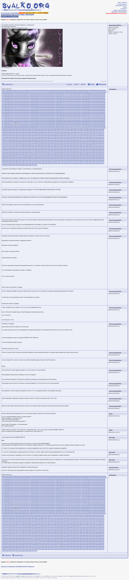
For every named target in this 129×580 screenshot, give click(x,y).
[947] (3, 126)
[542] (93, 109)
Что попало (26, 19)
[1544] (35, 154)
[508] (5, 109)
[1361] (64, 144)
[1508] (22, 152)
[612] (67, 112)
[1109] (77, 132)
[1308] (99, 141)
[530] (62, 109)
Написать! (13, 19)
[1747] (70, 163)
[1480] (35, 151)
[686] (52, 115)
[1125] (25, 133)
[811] (65, 120)
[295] (75, 99)
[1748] (73, 163)
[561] (39, 110)
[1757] (102, 163)
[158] (31, 95)
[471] (13, 107)
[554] (21, 110)
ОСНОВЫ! (15, 13)
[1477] (25, 151)
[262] (93, 98)
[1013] (78, 127)
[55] (105, 90)
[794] (21, 120)
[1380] (22, 146)
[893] (70, 123)
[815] (75, 120)
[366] (52, 102)
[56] (3, 92)
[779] (86, 118)
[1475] (19, 151)
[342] (93, 101)
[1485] (51, 151)
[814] (73, 120)
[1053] (102, 129)
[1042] (67, 129)
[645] (49, 113)
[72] (34, 92)
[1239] (83, 138)
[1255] (32, 140)
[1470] (3, 151)
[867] (3, 123)
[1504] (9, 152)
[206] (52, 96)
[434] (21, 106)
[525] (49, 109)
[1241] (90, 138)
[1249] (13, 140)
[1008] (62, 127)
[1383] (32, 146)
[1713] (64, 161)
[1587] (70, 155)
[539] (86, 109)
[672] (16, 115)
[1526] (80, 152)
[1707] (45, 161)
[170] (62, 95)
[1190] (29, 137)
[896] (78, 123)
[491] (65, 107)
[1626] (93, 157)
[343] (96, 101)
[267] (3, 99)
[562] (42, 110)
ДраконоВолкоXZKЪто (115, 25)
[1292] (48, 141)
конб (51, 81)
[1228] (48, 138)
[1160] (35, 135)
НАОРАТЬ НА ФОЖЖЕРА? (9, 16)
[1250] (16, 140)
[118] (31, 93)
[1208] (86, 137)
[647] (55, 113)
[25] (46, 90)
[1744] (61, 163)
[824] (98, 120)
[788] (5, 120)
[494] (73, 107)
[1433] (90, 148)
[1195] (45, 137)
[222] (93, 96)
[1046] (80, 129)
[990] (10, 127)
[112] (16, 93)
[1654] (80, 158)
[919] (34, 124)
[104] (100, 92)
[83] (56, 92)
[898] (83, 123)
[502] (93, 107)
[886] (52, 123)
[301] (91, 99)
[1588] (73, 155)
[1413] (25, 148)
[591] (13, 112)
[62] (15, 92)
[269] (8, 99)
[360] (36, 102)
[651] (65, 113)
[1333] (77, 143)
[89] (68, 92)
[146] (104, 93)
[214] (73, 96)
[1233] (64, 138)
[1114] (93, 132)
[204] (47, 96)
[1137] (64, 133)
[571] (65, 110)
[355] (23, 102)
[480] (36, 107)
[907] (3, 124)
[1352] (35, 144)
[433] (18, 106)
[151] (13, 95)
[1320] (35, 143)
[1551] (57, 154)
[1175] (83, 135)
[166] (52, 95)
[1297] (64, 141)
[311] (13, 101)
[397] (29, 104)
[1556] (73, 154)
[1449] (38, 149)
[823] (96, 120)
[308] (5, 101)
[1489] (64, 151)
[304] (98, 99)
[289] (60, 99)
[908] (5, 124)
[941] (91, 124)
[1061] (25, 130)
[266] (104, 98)
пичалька (34, 81)
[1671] (32, 160)
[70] (30, 92)
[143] (96, 93)
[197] (29, 96)
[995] (23, 127)
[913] (18, 124)
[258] (83, 98)
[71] (32, 92)
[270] (10, 99)
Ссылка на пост (8, 84)
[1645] (51, 158)
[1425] (64, 148)
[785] (101, 118)
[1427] (70, 148)
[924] (47, 124)
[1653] (77, 158)
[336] (78, 101)
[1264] (61, 140)
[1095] (32, 132)
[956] (26, 126)
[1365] (77, 144)
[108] (5, 93)
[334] (73, 101)
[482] (42, 107)
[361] (39, 102)
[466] (104, 106)
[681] (39, 115)
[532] (67, 109)
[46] (87, 90)
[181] (91, 95)
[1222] (29, 138)
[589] (8, 112)
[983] (96, 126)
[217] (80, 96)
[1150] (3, 135)
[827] (3, 121)
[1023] (6, 129)
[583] (96, 110)
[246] (52, 98)
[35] (66, 90)
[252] (67, 98)
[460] (88, 106)
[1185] (13, 137)
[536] (78, 109)
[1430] (80, 148)
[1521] (64, 152)
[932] (67, 124)
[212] (67, 96)
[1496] (86, 151)
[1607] (32, 157)
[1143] (83, 133)
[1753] (90, 163)
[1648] (61, 158)
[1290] (41, 141)
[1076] (73, 130)
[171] (65, 95)
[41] (77, 90)
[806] (52, 120)
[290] (62, 99)
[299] (86, 99)
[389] (8, 104)
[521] (39, 109)
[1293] (51, 141)
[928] (57, 124)
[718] (31, 116)
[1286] (29, 141)
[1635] (19, 158)
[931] (65, 124)
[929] (60, 124)
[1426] (67, 148)
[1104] (61, 132)
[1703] (32, 161)
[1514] (41, 152)
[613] (70, 112)
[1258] (41, 140)
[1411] (19, 148)
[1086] (3, 132)
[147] (3, 95)
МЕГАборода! (102, 84)
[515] (23, 109)
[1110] (80, 132)
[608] (57, 112)
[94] (78, 92)
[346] (104, 101)
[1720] (86, 161)
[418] (83, 104)
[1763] (19, 165)
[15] (26, 90)
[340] (88, 101)
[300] (88, 99)
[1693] (102, 160)
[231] (13, 98)
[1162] (41, 135)
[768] (57, 118)
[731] (65, 116)
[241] (39, 98)
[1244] (99, 138)
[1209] (90, 137)
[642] (42, 113)
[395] (23, 104)
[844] (47, 121)
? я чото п (69, 84)
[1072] (61, 130)
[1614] (54, 157)
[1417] (38, 148)
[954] (21, 126)
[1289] (38, 141)
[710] (10, 116)
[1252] (22, 140)
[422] (93, 104)
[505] (101, 107)
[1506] (16, 152)
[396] (26, 104)
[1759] (6, 165)
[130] (62, 93)
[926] (52, 124)
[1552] (61, 154)
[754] (21, 118)
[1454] (54, 149)
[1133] (51, 133)
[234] (21, 98)
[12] (20, 90)
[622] (93, 112)
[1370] (93, 144)
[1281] (13, 141)
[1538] (16, 154)
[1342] (3, 144)
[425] (101, 104)
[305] (101, 99)
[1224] (35, 138)
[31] (58, 90)
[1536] (9, 154)
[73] (36, 92)
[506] (104, 107)
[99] (87, 92)
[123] (44, 93)
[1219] (19, 138)
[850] (62, 121)
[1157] (25, 135)
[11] (18, 90)
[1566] (3, 155)
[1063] (32, 130)
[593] (18, 112)
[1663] (6, 160)
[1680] (61, 160)
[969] (60, 126)
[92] (74, 92)
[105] (102, 92)
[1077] (77, 130)
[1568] (9, 155)
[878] (31, 123)
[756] (26, 118)
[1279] (6, 141)
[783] (96, 118)
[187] (3, 96)
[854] (73, 121)
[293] (70, 99)
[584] (98, 110)
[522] (42, 109)
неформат (15, 81)
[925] (49, 124)
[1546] (41, 154)
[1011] (72, 127)
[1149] (102, 133)
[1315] (19, 143)
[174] (73, 95)
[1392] (61, 146)
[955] (23, 126)
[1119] (6, 133)
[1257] (38, 140)
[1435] (96, 148)
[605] (49, 112)
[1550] (54, 154)
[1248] (9, 140)
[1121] (13, 133)
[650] (62, 113)
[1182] (3, 137)
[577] (80, 110)
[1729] (13, 163)
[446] (52, 106)
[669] (8, 115)
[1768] (35, 165)
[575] (75, 110)
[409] (60, 104)
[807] (55, 120)
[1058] (16, 130)
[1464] (86, 149)
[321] (39, 101)
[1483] (45, 151)
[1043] (70, 129)
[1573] (25, 155)
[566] (52, 110)
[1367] (83, 144)
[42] (79, 90)
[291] (65, 99)
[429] (8, 106)
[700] (88, 115)
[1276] (99, 140)
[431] (13, 106)
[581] (91, 110)
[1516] (48, 152)
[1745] (64, 163)
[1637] (25, 158)
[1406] (3, 148)
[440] (36, 106)
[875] (23, 123)
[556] (26, 110)
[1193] (38, 137)
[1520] (61, 152)
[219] (86, 96)
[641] (39, 113)
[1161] (38, 135)
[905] (101, 123)
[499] (86, 107)
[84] (58, 92)
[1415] (32, 148)
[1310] (3, 143)
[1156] (22, 135)
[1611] (45, 157)
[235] (23, 98)
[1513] (38, 152)
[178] (83, 95)
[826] (104, 120)
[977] (80, 126)
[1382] (29, 146)
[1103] (57, 132)
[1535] (6, 154)
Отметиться (7, 555)
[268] (5, 99)
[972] (67, 126)
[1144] (86, 133)
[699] (86, 115)
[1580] (48, 155)
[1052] (99, 129)
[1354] (41, 144)
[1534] (3, 154)
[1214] (3, 138)
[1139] (70, 133)
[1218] (16, 138)
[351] (13, 102)
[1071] (57, 130)
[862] (93, 121)
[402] (42, 104)
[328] (57, 101)
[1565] (102, 154)
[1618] (67, 157)
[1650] (67, 158)
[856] (78, 121)
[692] (67, 115)
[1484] (48, 151)
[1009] (65, 127)
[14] (24, 90)
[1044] (73, 129)
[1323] (45, 143)
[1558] (80, 154)
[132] (67, 93)
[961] (39, 126)
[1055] (6, 130)
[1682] (67, 160)
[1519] (57, 152)
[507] (3, 109)
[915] (23, 124)
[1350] (29, 144)
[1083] (96, 130)
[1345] (13, 144)
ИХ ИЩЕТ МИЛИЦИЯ (26, 14)
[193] (18, 96)
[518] (31, 109)
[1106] (67, 132)
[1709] (51, 161)
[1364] (73, 144)
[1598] (3, 157)
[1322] (41, 143)
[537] (80, 109)
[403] (44, 104)
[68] (26, 92)
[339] (86, 101)
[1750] (80, 163)
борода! (92, 84)
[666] (104, 113)
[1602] (16, 157)
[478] (31, 107)
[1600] (9, 157)
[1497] (90, 151)
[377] (80, 102)
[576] (78, 110)
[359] (34, 102)
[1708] (48, 161)
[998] (31, 127)
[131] (65, 93)
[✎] (11, 13)
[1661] (102, 158)
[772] (67, 118)
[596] (26, 112)
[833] (18, 121)
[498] (83, 107)
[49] (93, 90)
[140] (88, 93)
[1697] (13, 161)
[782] (93, 118)
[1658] (93, 158)
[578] (83, 110)
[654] (73, 113)
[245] (49, 98)
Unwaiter (115, 33)
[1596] (99, 155)
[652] (67, 113)
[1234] (67, 138)
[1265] (64, 140)
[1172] (73, 135)
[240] (36, 98)
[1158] (29, 135)
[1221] (25, 138)
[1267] (70, 140)
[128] (57, 93)
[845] (49, 121)
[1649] (64, 158)
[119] (34, 93)
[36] (68, 90)
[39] (73, 90)
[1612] (48, 157)
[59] (9, 92)
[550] (10, 110)
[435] (23, 106)
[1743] (57, 163)
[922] (42, 124)
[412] (67, 104)
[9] (14, 90)
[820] (88, 120)
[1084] (99, 130)
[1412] (22, 148)
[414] (73, 104)
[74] (38, 92)
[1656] (86, 158)
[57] (5, 92)
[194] (21, 96)
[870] (10, 123)
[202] (42, 96)
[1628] (99, 157)
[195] (23, 96)
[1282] (16, 141)
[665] (101, 113)
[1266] (67, 140)
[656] (78, 113)
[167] (55, 95)
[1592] (86, 155)
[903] (96, 123)
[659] (86, 113)
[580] (88, 110)
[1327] (57, 143)
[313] (18, 101)
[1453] (51, 149)
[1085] (102, 130)
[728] (57, 116)
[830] (10, 121)
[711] (13, 116)
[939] (86, 124)
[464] (98, 106)
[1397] (77, 146)
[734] (73, 116)
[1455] (57, 149)
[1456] (61, 149)
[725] (49, 116)
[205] (49, 96)
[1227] (45, 138)
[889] (60, 123)
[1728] (9, 163)
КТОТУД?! (123, 8)
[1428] (73, 148)
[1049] (90, 129)
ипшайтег (9, 81)
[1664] (9, 160)
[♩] (9, 13)
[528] (57, 109)
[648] (57, 113)
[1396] (73, 146)
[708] (5, 116)
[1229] (51, 138)
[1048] (86, 129)
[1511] (32, 152)
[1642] (41, 158)
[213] (70, 96)
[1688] (86, 160)
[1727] (6, 163)
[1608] (35, 157)
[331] (65, 101)
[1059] (19, 130)
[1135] (57, 133)
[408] (57, 104)
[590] (10, 112)
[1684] (73, 160)
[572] (67, 110)
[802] (42, 120)
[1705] (38, 161)
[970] (62, 126)
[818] (83, 120)
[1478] (29, 151)
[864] (98, 121)
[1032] (35, 129)
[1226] (41, 138)
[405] (49, 104)
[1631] (6, 158)
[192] (16, 96)
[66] (22, 92)
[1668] (22, 160)
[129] (60, 93)
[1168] (61, 135)
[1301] (77, 141)
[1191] (32, 137)
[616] (78, 112)
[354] (21, 102)
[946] (104, 124)
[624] (98, 112)
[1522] (67, 152)
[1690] (93, 160)
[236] (26, 98)
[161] (39, 95)
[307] (3, 101)
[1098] (41, 132)
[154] (21, 95)
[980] (88, 126)
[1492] (73, 151)
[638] (31, 113)
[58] (7, 92)
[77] (44, 92)
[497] (80, 107)
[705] (101, 115)
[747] (3, 118)
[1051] (96, 129)
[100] (89, 92)
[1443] (19, 149)
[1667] (19, 160)
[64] (19, 92)
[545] (101, 109)
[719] (34, 116)
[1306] (93, 141)
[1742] (54, 163)
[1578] (41, 155)
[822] (93, 120)
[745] (101, 116)
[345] (101, 101)
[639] (34, 113)
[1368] (86, 144)
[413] (70, 104)
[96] (82, 92)
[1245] (102, 138)
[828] (5, 121)
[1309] (102, 141)
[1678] (54, 160)
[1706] (41, 161)
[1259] (45, 140)
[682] (42, 115)
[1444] (22, 149)
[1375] (6, 146)
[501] (91, 107)
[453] (70, 106)
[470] (10, 107)
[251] (65, 98)
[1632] (9, 158)
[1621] (77, 157)
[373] (70, 102)
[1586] (67, 155)
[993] (18, 127)
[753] (18, 118)
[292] (67, 99)
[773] (70, 118)
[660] (88, 113)
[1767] (32, 165)
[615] (75, 112)
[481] (39, 107)
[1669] (25, 160)
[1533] (102, 152)
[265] (101, 98)
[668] (5, 115)
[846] (52, 121)
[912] (16, 124)
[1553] (64, 154)
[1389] (51, 146)
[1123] (19, 133)
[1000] (37, 127)
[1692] (99, 160)
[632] (16, 113)
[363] (44, 102)
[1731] (19, 163)
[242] (42, 98)
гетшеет (104, 81)
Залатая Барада (121, 4)
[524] (47, 109)
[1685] (77, 160)
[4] (6, 13)
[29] (54, 90)
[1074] (67, 130)
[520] (36, 109)
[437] (29, 106)
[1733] (25, 163)
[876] (26, 123)
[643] (44, 113)
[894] (73, 123)
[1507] (19, 152)
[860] (88, 121)
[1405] (102, 146)
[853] (70, 121)
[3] (5, 13)
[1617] (64, 157)
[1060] (22, 130)
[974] (73, 126)
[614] (73, 112)
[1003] (46, 127)
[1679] (57, 160)
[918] (31, 124)
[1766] (29, 165)
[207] (55, 96)
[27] (50, 90)
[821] (91, 120)
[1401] (90, 146)
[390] (10, 104)
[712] (16, 116)
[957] (29, 126)
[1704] (35, 161)
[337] (80, 101)
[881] (39, 123)
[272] (16, 99)
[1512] (35, 152)
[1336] (86, 143)
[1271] (83, 140)
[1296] (61, 141)
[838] (31, 121)
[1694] (3, 161)
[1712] (61, 161)
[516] (26, 109)
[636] (26, 113)
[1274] (93, 140)
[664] (98, 113)
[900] (88, 123)
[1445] (25, 149)
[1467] (96, 149)
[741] (91, 116)
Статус (37, 19)
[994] (21, 127)
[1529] (90, 152)
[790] (10, 120)
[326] (52, 101)
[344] (98, 101)
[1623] (83, 157)
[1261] (51, 140)
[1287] (32, 141)
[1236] (73, 138)
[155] (23, 95)
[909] (8, 124)
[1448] (35, 149)
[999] (34, 127)
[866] (104, 121)
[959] (34, 126)
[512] (16, 109)
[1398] (80, 146)
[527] (55, 109)
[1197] (51, 137)
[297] (80, 99)
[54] (103, 90)
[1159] (32, 135)
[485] (49, 107)
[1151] (6, 135)
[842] (42, 121)
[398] (31, 104)
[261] (91, 98)
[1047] (83, 129)
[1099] (45, 132)
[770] (62, 118)
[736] (78, 116)
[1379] (19, 146)
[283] (44, 99)
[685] (49, 115)
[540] (88, 109)
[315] (23, 101)
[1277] (102, 140)
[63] (17, 92)
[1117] (102, 132)
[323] (44, 101)
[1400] (86, 146)
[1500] (99, 151)
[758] (31, 118)
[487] (55, 107)
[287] (55, 99)
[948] (5, 126)
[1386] (41, 146)
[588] (5, 112)
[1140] (73, 133)
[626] (104, 112)
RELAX (14, 14)
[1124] (22, 133)
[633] (18, 113)
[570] (62, 110)
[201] (39, 96)
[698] (83, 115)
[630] (10, 113)
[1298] (67, 141)
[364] (47, 102)
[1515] (45, 152)
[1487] (57, 151)
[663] (96, 113)
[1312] (9, 143)
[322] (42, 101)
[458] (83, 106)
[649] (60, 113)
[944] (98, 124)
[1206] (80, 137)
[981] (91, 126)
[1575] (32, 155)
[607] (55, 112)
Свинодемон (112, 89)
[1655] (83, 158)
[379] (86, 102)
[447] (55, 106)
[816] (78, 120)
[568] (57, 110)
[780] (88, 118)
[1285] (25, 141)
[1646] (54, 158)
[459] (86, 106)
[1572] (22, 155)
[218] (83, 96)
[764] (47, 118)
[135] (75, 93)
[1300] (73, 141)
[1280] (9, 141)
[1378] (16, 146)
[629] (8, 113)
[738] (83, 116)
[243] (44, 98)
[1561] (90, 154)
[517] (29, 109)
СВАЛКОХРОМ (122, 12)
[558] (31, 110)
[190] (10, 96)
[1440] (9, 149)
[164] (47, 95)
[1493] (77, 151)
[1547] (45, 154)
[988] (5, 127)
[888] (57, 123)
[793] (18, 120)
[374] (73, 102)
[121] (39, 93)
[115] (23, 93)
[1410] (16, 148)
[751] (13, 118)
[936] (78, 124)
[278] (31, 99)
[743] (96, 116)
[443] (44, 106)
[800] (36, 120)
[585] (101, 110)
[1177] (90, 135)
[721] (39, 116)
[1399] (83, 146)
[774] (73, 118)
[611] (65, 112)
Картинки (19, 19)
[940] (88, 124)
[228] (5, 98)
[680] (36, 115)
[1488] (61, 151)
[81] (52, 92)
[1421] (51, 148)
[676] (26, 115)
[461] (91, 106)
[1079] (83, 130)
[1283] (19, 141)
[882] (42, 123)
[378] (83, 102)
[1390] (54, 146)
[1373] (102, 144)
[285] (49, 99)
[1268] (73, 140)
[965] (49, 126)
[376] (78, 102)
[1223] (32, 138)
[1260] (48, 140)
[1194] (41, 137)
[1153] (13, 135)
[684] (47, 115)
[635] (23, 113)
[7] (11, 90)
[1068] (48, 130)
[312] (16, 101)
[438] (31, 106)
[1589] (77, 155)
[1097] (38, 132)
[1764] (22, 165)
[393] (18, 104)
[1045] (77, 129)
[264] (98, 98)
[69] (28, 92)
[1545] (38, 154)
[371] (65, 102)
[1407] (6, 148)
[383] (96, 102)
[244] (47, 98)
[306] (104, 99)
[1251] (19, 140)
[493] (70, 107)
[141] (91, 93)
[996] (26, 127)
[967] (55, 126)
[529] (60, 109)
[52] (99, 90)
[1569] (13, 155)
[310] (10, 101)
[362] (42, 102)
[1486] (54, 151)
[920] (36, 124)
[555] (23, 110)
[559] (34, 110)
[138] (83, 93)
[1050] (93, 129)
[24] (44, 90)
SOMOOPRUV (6, 14)
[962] (42, 126)
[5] (8, 13)
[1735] (32, 163)
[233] (18, 98)
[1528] (86, 152)
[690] (62, 115)
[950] (10, 126)
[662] (93, 113)
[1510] (29, 152)
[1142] (80, 133)
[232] (16, 98)
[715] (23, 116)
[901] (91, 123)
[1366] (80, 144)
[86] (62, 92)
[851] (65, 121)
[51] (97, 90)
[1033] (38, 129)
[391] (13, 104)
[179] (86, 95)
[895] (75, 123)
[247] (55, 98)
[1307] (96, 141)
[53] (101, 90)
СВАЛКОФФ (114, 12)
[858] (83, 121)
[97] (84, 92)
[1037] (51, 129)
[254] (73, 98)
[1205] (77, 137)
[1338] (93, 143)
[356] (26, 102)
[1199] (57, 137)
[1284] (22, 141)
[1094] (29, 132)
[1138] (67, 133)
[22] (40, 90)
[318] (31, 101)
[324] (47, 101)
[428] (5, 106)
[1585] (64, 155)
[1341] (102, 143)
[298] (83, 99)
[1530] (93, 152)
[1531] (96, 152)
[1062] (29, 130)
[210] (62, 96)
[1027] (19, 129)
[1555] (70, 154)
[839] (34, 121)
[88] (66, 92)
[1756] (99, 163)
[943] (96, 124)
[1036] (48, 129)
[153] (18, 95)
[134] (73, 93)
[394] (21, 104)
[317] (29, 101)
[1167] (57, 135)
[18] (32, 90)
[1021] (104, 127)
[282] (42, 99)
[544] (98, 109)
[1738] (41, 163)
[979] (86, 126)
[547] (3, 110)
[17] (30, 90)
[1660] (99, 158)
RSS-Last (121, 5)
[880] (36, 123)
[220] (88, 96)
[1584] (61, 155)
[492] (67, 107)
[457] (80, 106)
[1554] (67, 154)
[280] (36, 99)
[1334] (80, 143)
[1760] (9, 165)
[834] (21, 121)
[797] (29, 120)
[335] (75, 101)
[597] (29, 112)
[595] (23, 112)
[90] (70, 92)
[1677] (51, 160)
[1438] (3, 149)
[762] (42, 118)
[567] (55, 110)
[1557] (77, 154)
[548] (5, 110)
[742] (93, 116)
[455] (75, 106)
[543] (96, 109)
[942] (93, 124)
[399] (34, 104)
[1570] (16, 155)
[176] (78, 95)
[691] (65, 115)
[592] (16, 112)
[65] (20, 92)
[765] (49, 118)
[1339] (96, 143)
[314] (21, 101)
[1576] (35, 155)
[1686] (80, 160)
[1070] (54, 130)
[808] (57, 120)
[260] (88, 98)
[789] (8, 120)
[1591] (83, 155)
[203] (44, 96)
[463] (96, 106)
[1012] (75, 127)
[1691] (96, 160)
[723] (44, 116)
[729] (60, 116)
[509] (8, 109)
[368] (57, 102)
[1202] (67, 137)
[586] (104, 110)
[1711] (57, 161)
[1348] (22, 144)
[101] (92, 92)
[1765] (25, 165)
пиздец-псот (46, 81)
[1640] (35, 158)
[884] (47, 123)
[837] (29, 121)
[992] (16, 127)
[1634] (16, 158)
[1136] (61, 133)
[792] (16, 120)
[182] (93, 95)
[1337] (90, 143)
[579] (86, 110)
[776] (78, 118)
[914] (21, 124)
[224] (98, 96)
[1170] (67, 135)
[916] (26, 124)
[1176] (86, 135)
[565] (49, 110)
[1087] (6, 132)
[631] (13, 113)
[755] (23, 118)
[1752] (86, 163)
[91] (72, 92)
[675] (23, 115)
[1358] (54, 144)
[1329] (64, 143)
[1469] (102, 149)
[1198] (54, 137)
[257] (80, 98)
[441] (39, 106)
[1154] (16, 135)
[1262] (54, 140)
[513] (18, 109)
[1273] (90, 140)
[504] (98, 107)
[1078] (80, 130)
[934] (73, 124)
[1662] (3, 160)
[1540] (22, 154)
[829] (8, 121)
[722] (42, 116)
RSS (117, 5)
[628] (5, 113)
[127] (55, 93)
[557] (29, 110)
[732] (67, 116)
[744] (98, 116)
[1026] (16, 129)
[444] (47, 106)
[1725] (102, 161)
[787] (3, 120)
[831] (13, 121)
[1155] (19, 135)
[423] (96, 104)
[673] (18, 115)
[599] (34, 112)
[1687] (83, 160)
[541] (91, 109)
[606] (52, 112)
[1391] (57, 146)
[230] (10, 98)
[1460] (73, 149)
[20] (36, 90)
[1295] (57, 141)
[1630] (3, 158)
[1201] (64, 137)
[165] (49, 95)
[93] (76, 92)
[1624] (86, 157)
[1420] (48, 148)
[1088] (9, 132)
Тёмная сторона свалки (119, 10)
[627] (3, 113)
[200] (36, 96)
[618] (83, 112)
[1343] (6, 144)
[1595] (96, 155)
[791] (13, 120)
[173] (70, 95)
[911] (13, 124)
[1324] (48, 143)
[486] (52, 107)
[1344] (9, 144)
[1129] (38, 133)
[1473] (13, 151)
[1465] (90, 149)
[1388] (48, 146)
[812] (67, 120)
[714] (21, 116)
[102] (95, 92)
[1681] (64, 160)
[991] (13, 127)
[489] (60, 107)
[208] (57, 96)
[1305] (90, 141)
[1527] (83, 152)
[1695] (6, 161)
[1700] (22, 161)
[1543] (32, 154)
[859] (86, 121)
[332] (67, 101)
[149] (8, 95)
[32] (60, 90)
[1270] (80, 140)
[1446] (29, 149)
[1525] (77, 152)
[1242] (93, 138)
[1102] (54, 132)
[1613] (51, 157)
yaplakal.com (30, 566)
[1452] (48, 149)
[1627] (96, 157)
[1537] (13, 154)
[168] (57, 95)
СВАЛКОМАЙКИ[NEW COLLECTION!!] (116, 13)
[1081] (90, 130)
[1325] (51, 143)
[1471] (6, 151)
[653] (70, 113)
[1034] (41, 129)
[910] (10, 124)
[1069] (51, 130)
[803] (44, 120)
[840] (36, 121)
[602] (42, 112)
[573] (70, 110)
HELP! (45, 19)
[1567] (6, 155)
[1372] (99, 144)
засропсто (29, 81)
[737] (80, 116)
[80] (50, 92)
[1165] (51, 135)
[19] (34, 90)
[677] (29, 115)
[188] (5, 96)
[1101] (51, 132)
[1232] (61, 138)
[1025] (13, 129)
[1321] (38, 143)
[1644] (48, 158)
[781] (91, 118)
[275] (23, 99)
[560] (36, 110)
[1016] (88, 127)
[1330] (67, 143)
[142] (93, 93)
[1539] (19, 154)
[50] (95, 90)
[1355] (45, 144)
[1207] (83, 137)
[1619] (70, 157)
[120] (36, 93)
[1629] (102, 157)
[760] (36, 118)
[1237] (77, 138)
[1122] (16, 133)
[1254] (29, 140)
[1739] (45, 163)
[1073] (64, 130)
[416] (78, 104)
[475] (23, 107)
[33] (62, 90)
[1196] (48, 137)
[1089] (13, 132)
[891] (65, 123)
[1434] (93, 148)
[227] (3, 98)
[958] (31, 126)
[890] (62, 123)
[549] (8, 110)
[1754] (93, 163)
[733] (70, 116)
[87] (64, 92)
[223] (96, 96)
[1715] (70, 161)
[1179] (96, 135)
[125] (49, 93)
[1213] (102, 137)
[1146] (93, 133)
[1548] (48, 154)
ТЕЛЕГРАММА (42, 13)
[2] (3, 13)
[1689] (90, 160)
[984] (98, 126)
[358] (31, 102)
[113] (18, 93)
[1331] (70, 143)
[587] (3, 112)
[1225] (38, 138)
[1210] (93, 137)
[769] (60, 118)
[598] (31, 112)
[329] (60, 101)
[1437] (102, 148)
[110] (10, 93)
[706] (104, 115)
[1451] (45, 149)
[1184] (9, 137)
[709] (8, 116)
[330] (62, 101)
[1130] (41, 133)
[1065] (38, 130)
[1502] (3, 152)
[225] (101, 96)
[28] (52, 90)
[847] (55, 121)
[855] (75, 121)
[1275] (96, 140)
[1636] (22, 158)
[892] (67, 123)
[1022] (3, 129)
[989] (8, 127)
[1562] (93, 154)
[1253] (25, 140)
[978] (83, 126)
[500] (88, 107)
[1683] (70, 160)
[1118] (3, 133)
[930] (62, 124)
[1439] (6, 149)
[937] (80, 124)
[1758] (3, 165)
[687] (55, 115)
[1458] (67, 149)
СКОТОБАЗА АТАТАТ (21, 566)
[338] (83, 101)
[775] (75, 118)
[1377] (13, 146)
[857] (80, 121)
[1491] (70, 151)
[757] (29, 118)
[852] (67, 121)
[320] (36, 101)
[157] (29, 95)
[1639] (32, 158)
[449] (60, 106)
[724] (47, 116)
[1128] (35, 133)
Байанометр (12, 566)
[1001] (40, 127)
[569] (60, 110)
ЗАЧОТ (77, 84)
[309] (8, 101)
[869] (8, 123)
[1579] (45, 155)
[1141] (77, 133)
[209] (60, 96)
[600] (36, 112)
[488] (57, 107)
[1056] (9, 130)
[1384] (35, 146)
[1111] (83, 132)
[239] (34, 98)
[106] (105, 92)
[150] (10, 95)
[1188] (22, 137)
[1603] (19, 157)
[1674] (41, 160)
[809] (60, 120)
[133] (70, 93)
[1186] (16, 137)
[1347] (19, 144)
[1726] (3, 163)
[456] (78, 106)
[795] (23, 120)
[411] (65, 104)
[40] (75, 90)
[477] (29, 107)
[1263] (57, 140)
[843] (44, 121)
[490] (62, 107)
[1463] (83, 149)
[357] (29, 102)
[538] (83, 109)
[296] (78, 99)
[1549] (51, 154)
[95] (80, 92)
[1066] (41, 130)
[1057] (13, 130)
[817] (80, 120)
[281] (39, 99)
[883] (44, 123)
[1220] (22, 138)
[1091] (19, 132)
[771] (65, 118)
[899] (86, 123)
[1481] (38, 151)
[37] (70, 90)
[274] (21, 99)
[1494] (80, 151)
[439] (34, 106)
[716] (26, 116)
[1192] (35, 137)
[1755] (96, 163)
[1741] (51, 163)
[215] (75, 96)
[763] (44, 118)
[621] (91, 112)
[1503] (6, 152)
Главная (3, 19)
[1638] (29, 158)
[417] (80, 104)
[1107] (70, 132)
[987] (3, 127)
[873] (18, 123)
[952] (16, 126)
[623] (96, 112)
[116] (26, 93)
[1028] (22, 129)
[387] (3, 104)
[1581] (51, 155)
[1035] (45, 129)
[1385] (38, 146)
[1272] (86, 140)
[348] (5, 102)
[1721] (90, 161)
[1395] (70, 146)
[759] (34, 118)
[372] (67, 102)
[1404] (99, 146)
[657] (80, 113)
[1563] (96, 154)
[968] (57, 126)
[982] (93, 126)
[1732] (22, 163)
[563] (44, 110)
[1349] (25, 144)
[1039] (57, 129)
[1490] (67, 151)
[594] (21, 112)
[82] (54, 92)
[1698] (16, 161)
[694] (73, 115)
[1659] (96, 158)
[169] (60, 95)
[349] (8, 102)
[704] (98, 115)
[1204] (73, 137)
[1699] (19, 161)
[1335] (83, 143)
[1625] (90, 157)
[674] (21, 115)
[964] (47, 126)
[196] (26, 96)
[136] (78, 93)
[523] (44, 109)
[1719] (83, 161)
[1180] (99, 135)
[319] (34, 101)
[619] (86, 112)
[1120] (9, 133)
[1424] (61, 148)
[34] (64, 90)
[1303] (83, 141)
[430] (10, 106)
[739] (86, 116)
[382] (93, 102)
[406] (52, 104)
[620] (88, 112)
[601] (39, 112)
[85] (60, 92)
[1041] (64, 129)
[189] (8, 96)
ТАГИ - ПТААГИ (122, 2)
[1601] (13, 157)
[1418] (41, 148)
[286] (52, 99)
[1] (1, 13)
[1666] (16, 160)
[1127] (32, 133)
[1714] (67, 161)
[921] (39, 124)
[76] (42, 92)
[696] (78, 115)
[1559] (83, 154)
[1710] (54, 161)
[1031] (32, 129)
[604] (47, 112)
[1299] (70, 141)
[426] (104, 104)
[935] (75, 124)
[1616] (61, 157)
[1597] (102, 155)
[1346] (16, 144)
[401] (39, 104)
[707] (3, 116)
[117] (29, 93)
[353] (18, 102)
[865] (101, 121)
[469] (8, 107)
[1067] (45, 130)
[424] (98, 104)
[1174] (80, 135)
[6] (10, 90)
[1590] (80, 155)
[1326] (54, 143)
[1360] (61, 144)
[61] (13, 92)
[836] (26, 121)
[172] (67, 95)
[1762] (16, 165)
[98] (86, 92)
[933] (70, 124)
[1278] (3, 141)
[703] (96, 115)
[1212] (99, 137)
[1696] (9, 161)
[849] (60, 121)
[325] (49, 101)
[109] (8, 93)
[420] (88, 104)
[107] (3, 93)
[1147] (96, 133)
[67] (24, 92)
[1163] (45, 135)
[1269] (77, 140)
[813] (70, 120)
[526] (52, 109)
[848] (57, 121)
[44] (83, 90)
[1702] (29, 161)
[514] (21, 109)
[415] (75, 104)
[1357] (51, 144)
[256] (78, 98)
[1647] (57, 158)
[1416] (35, 148)
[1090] (16, 132)
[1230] (54, 138)
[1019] (97, 127)
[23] (42, 90)
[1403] (96, 146)
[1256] (35, 140)
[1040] (61, 129)
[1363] (70, 144)
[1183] (6, 137)
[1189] (25, 137)
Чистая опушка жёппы (115, 169)
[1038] (54, 129)
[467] (3, 107)
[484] (47, 107)
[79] (48, 92)
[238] (31, 98)
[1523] (70, 152)
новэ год (40, 81)
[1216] (9, 138)
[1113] (90, 132)
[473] (18, 107)
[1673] (38, 160)
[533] (70, 109)
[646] (52, 113)
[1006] (56, 127)
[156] (26, 95)
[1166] (54, 135)
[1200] (61, 137)
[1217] (13, 138)
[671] (13, 115)
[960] (36, 126)
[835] (23, 121)
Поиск (32, 19)
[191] (13, 96)
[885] (49, 123)
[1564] (99, 154)
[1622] (80, 157)
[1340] (99, 143)
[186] (104, 95)
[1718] (80, 161)
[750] (10, 118)
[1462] (80, 149)
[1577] (38, 155)
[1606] (29, 157)
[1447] (32, 149)
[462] (93, 106)
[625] (101, 112)
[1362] (67, 144)
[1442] (16, 149)
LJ (125, 5)
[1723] (96, 161)
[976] (78, 126)
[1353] (38, 144)
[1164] (48, 135)
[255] (75, 98)
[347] (3, 102)
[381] (91, 102)
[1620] (73, 157)
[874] (21, 123)
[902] (93, 123)
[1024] (9, 129)
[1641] (38, 158)
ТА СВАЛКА (22, 13)
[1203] (70, 137)
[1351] (32, 144)
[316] (26, 101)
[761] (39, 118)
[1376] (9, 146)
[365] (49, 102)
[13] (22, 90)
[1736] (35, 163)
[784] (98, 118)
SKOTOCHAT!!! (31, 13)
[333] (70, 101)
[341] (91, 101)
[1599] (6, 157)
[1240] (86, 138)
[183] (96, 95)
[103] (97, 92)
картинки (4, 81)
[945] (101, 124)
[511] (13, 109)
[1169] (64, 135)
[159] (34, 95)
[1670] (29, 160)
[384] (98, 102)
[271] (13, 99)
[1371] (96, 144)
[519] (34, 109)
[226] (104, 96)
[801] (39, 120)
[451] (65, 106)
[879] (34, 123)
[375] (75, 102)
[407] (55, 104)
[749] (8, 118)
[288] (57, 99)
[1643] (45, 158)
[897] (80, 123)
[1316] (22, 143)
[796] (26, 120)
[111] (13, 93)
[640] (36, 113)
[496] (78, 107)
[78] (46, 92)
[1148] (99, 133)
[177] (80, 95)
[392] (16, 104)
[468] (5, 107)
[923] (44, 124)
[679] (34, 115)
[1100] (48, 132)
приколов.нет (4, 566)
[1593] (90, 155)
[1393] (64, 146)
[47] (89, 90)
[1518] (54, 152)
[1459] (70, 149)
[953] (18, 126)
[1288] (35, 141)
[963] (44, 126)
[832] (16, 121)
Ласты (8, 19)
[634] (21, 113)
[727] (55, 116)
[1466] (93, 149)
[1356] (48, 144)
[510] (10, 109)
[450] (62, 106)
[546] (104, 109)
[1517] (51, 152)
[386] (104, 102)
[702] (93, 115)
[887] (55, 123)
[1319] (32, 143)
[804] (47, 120)
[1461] (77, 149)
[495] (75, 107)
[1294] (54, 141)
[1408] (9, 148)
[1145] (90, 133)
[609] (60, 112)
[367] (55, 102)
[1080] (86, 130)
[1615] (57, 157)
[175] (75, 95)
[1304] (86, 141)
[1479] (32, 151)
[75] (40, 92)
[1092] (22, 132)
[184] (98, 95)
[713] (18, 116)
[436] (26, 106)
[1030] (29, 129)
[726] (52, 116)
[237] (29, 98)
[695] (75, 115)
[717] (29, 116)
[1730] (16, 163)
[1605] (25, 157)
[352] (16, 102)
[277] (29, 99)
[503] (96, 107)
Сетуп (41, 19)
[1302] (80, 141)
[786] (104, 118)
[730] (62, 116)
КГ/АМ (83, 84)
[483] (44, 107)
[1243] (96, 138)
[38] (71, 90)
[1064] (35, 130)
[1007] (59, 127)
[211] (65, 96)
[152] (16, 95)
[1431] (83, 148)
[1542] (29, 154)
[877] (29, 123)
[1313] (13, 143)
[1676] (48, 160)
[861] (91, 121)
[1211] (96, 137)
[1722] (93, 161)
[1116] (99, 132)
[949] (8, 126)
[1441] (13, 149)
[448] (57, 106)
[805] (49, 120)
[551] (13, 110)
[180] (88, 95)
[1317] (25, 143)
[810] (62, 120)
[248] (57, 98)
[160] (36, 95)
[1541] (25, 154)
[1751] (83, 163)
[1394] (67, 146)
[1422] (54, 148)
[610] (62, 112)
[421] (91, 104)
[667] (3, 115)
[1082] (93, 130)
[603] (44, 112)
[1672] (35, 160)
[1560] (86, 154)
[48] (91, 90)
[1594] (93, 155)
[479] (34, 107)
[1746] (67, 163)
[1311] (6, 143)
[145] (101, 93)
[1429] (77, 148)
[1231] (57, 138)
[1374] (3, 146)
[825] (101, 120)
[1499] (96, 151)
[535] (75, 109)
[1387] (45, 146)
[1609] (38, 157)
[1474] (16, 151)
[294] (73, 99)
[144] (98, 93)
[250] (62, 98)
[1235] (70, 138)
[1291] (45, 141)
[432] (16, 106)
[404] (47, 104)
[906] (104, 123)
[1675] (45, 160)
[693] (70, 115)
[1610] (41, 157)
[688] (57, 115)
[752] (16, 118)
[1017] (91, 127)
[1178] (93, 135)
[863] (96, 121)
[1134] (54, 133)
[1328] (61, 143)
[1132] (48, 133)
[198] (31, 96)
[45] (85, 90)
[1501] (102, 151)
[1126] (29, 133)
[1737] (38, 163)
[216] (78, 96)
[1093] (25, 132)
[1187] (19, 137)
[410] (62, 104)
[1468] (99, 149)
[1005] (53, 127)
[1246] (3, 140)
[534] (73, 109)
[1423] (57, 148)
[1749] (77, 163)
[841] (39, 121)
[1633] (13, 158)
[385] (101, 102)
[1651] (70, 158)
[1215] (6, 138)
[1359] (57, 144)
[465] (101, 106)
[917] (29, 124)
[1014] (81, 127)
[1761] (13, 165)
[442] (42, 106)
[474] (21, 107)
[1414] (29, 148)
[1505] (13, 152)
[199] (34, 96)
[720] (36, 116)
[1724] (99, 161)
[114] (21, 93)
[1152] (9, 135)
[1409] (13, 148)
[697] (80, 115)
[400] (36, 104)
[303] (96, 99)
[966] (52, 126)
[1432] (86, 148)
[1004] (49, 127)
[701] (91, 115)
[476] (26, 107)
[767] (55, 118)
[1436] (99, 148)
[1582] (54, 155)
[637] (29, 113)
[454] (73, 106)
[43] (81, 90)
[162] (42, 95)
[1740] (48, 163)
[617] (80, 112)
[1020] (101, 127)
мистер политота (113, 467)
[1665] (13, 160)
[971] (65, 126)
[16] (28, 90)
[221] (91, 96)
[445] (49, 106)
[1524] (73, 152)
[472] (16, 107)
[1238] (80, 138)
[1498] (93, 151)
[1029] (25, 129)
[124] (47, 93)
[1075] (70, 130)
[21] (38, 90)
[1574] (29, 155)
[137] (80, 93)
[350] (10, 102)
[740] (88, 116)
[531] (65, 109)
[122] (42, 93)
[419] (86, 104)
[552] (16, 110)
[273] (18, 99)
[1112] (86, 132)
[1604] (22, 157)
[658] (83, 113)
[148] (5, 95)
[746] (104, 116)
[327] (55, 101)
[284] (47, 99)
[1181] (102, 135)
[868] (5, 123)
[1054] (3, 130)
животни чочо (22, 81)
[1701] (25, 161)
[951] (13, 126)
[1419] (45, 148)
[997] (29, 127)
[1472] (9, 151)
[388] (5, 104)
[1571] (19, 155)
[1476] (22, 151)
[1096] (35, 132)
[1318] (29, 143)
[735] (75, 116)
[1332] (73, 143)
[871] (13, 123)
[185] (101, 95)
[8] (13, 90)
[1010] (69, 127)
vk (101, 81)
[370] (62, 102)
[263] (96, 98)
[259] (86, 98)
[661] (91, 113)
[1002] (43, 127)
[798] (31, 120)
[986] (104, 126)
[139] (86, 93)
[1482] (41, 151)
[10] (16, 90)
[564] (47, 110)
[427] (3, 106)
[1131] (45, 133)
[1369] (90, 144)
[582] (93, 110)
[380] (88, 102)
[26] (48, 90)
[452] (67, 106)
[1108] (73, 132)
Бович (111, 413)
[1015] (85, 127)
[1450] (41, 149)
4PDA (124, 7)
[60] (11, 92)
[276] (26, 99)
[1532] (99, 152)
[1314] (16, 143)
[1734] (29, 163)
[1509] (25, 152)
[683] (44, 115)
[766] (52, 118)
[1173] (77, 135)
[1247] (6, 140)
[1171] (70, 135)
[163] (44, 95)
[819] (86, 120)
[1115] (96, 132)
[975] (75, 126)
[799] (34, 120)
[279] (34, 99)
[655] (75, 113)
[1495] (83, 151)
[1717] (77, 161)
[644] (47, 113)
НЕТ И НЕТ (112, 437)
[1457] (64, 149)
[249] (60, 98)
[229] (8, 98)
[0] (2, 90)
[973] (70, 126)
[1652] (73, 158)
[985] (101, 126)
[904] (98, 123)
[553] (18, 110)
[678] (31, 115)
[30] (56, 90)
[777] (80, 118)
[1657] (90, 158)
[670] (10, 115)
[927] (55, 124)
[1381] (25, 146)
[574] (73, 110)
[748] (5, 118)
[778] (83, 118)
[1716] (73, 161)
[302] (93, 99)
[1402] (93, 146)
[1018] (94, 127)
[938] (83, 124)
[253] (70, 98)
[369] (60, 102)
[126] (52, 93)
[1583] (57, 155)
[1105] (64, 132)
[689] (60, 115)
